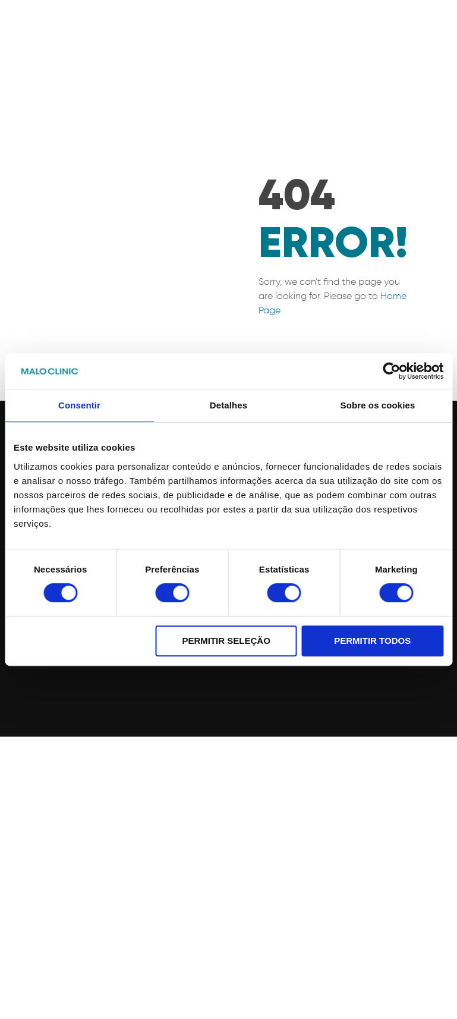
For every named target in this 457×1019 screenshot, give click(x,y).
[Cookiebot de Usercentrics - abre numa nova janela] (391, 371)
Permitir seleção (226, 641)
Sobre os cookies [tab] (378, 405)
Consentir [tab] (79, 405)
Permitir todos (372, 641)
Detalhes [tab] (228, 405)
